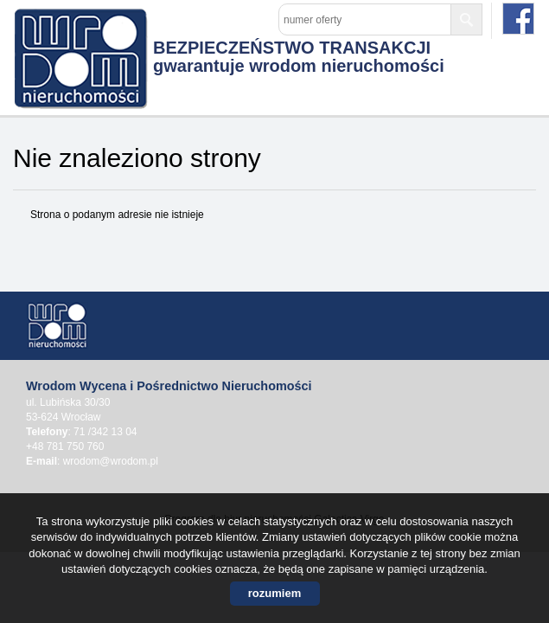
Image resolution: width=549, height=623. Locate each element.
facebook (518, 19)
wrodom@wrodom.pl (110, 461)
